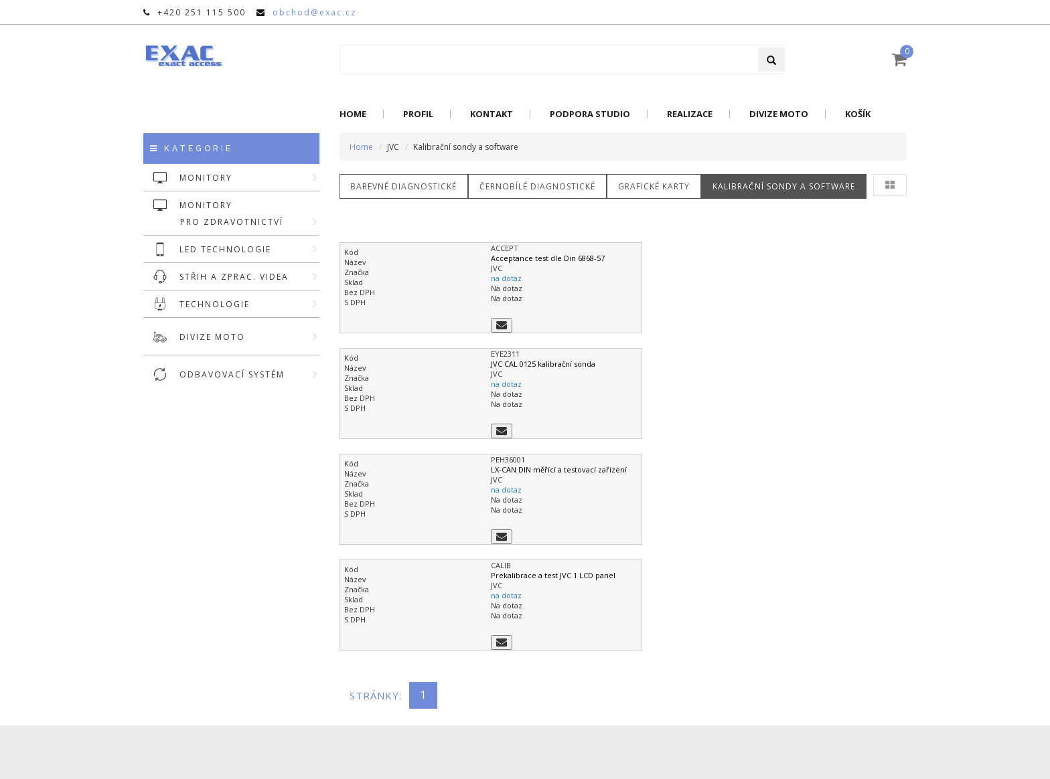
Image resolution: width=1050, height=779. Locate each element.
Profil (418, 114)
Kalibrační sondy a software (784, 186)
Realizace (689, 114)
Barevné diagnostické (404, 186)
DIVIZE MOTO (249, 337)
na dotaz (506, 278)
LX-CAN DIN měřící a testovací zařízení (559, 469)
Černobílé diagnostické (538, 186)
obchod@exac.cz (314, 12)
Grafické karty (654, 186)
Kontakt (491, 114)
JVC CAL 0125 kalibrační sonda (543, 364)
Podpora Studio (590, 114)
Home (353, 114)
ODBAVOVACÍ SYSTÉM (249, 374)
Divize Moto (778, 114)
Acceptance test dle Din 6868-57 (548, 258)
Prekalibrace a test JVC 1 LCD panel (553, 575)
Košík (858, 114)
